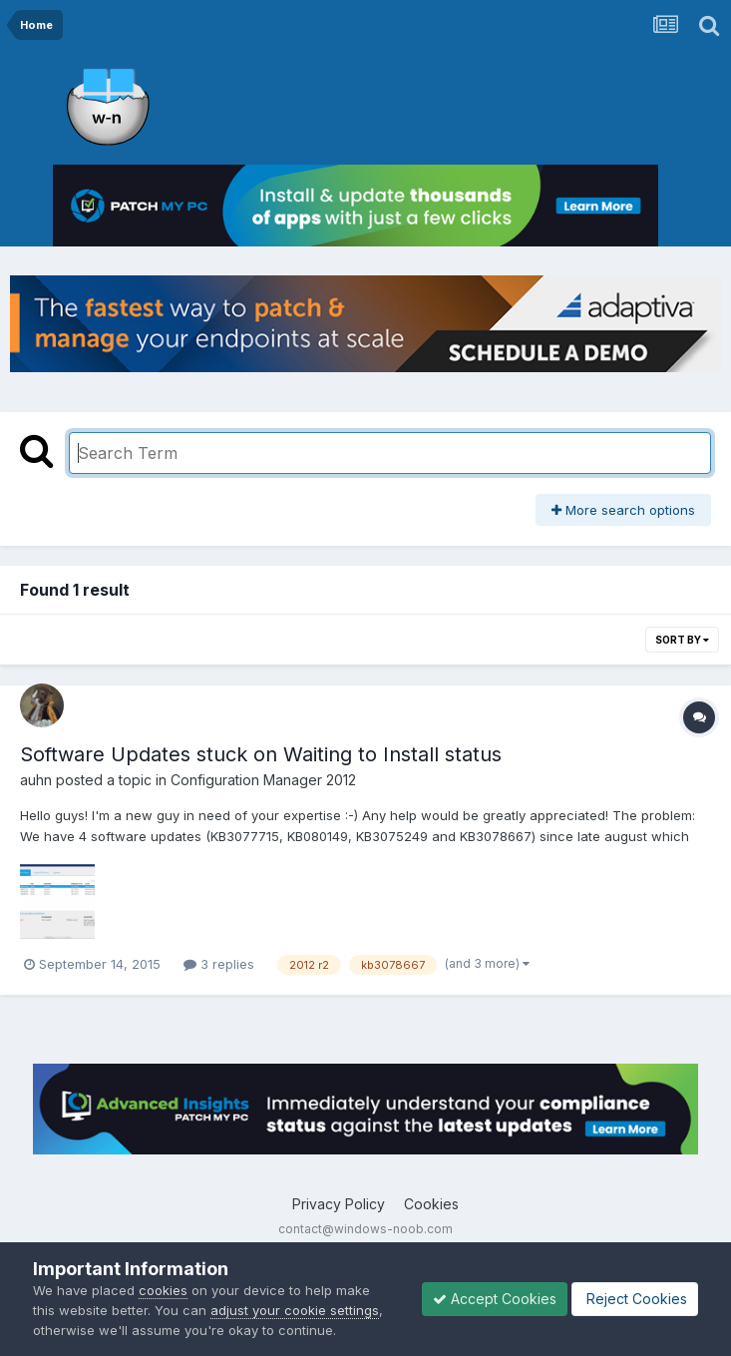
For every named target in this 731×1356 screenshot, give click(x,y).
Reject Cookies (634, 1298)
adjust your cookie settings (294, 1310)
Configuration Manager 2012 (263, 779)
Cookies (431, 1203)
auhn (36, 779)
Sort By (682, 640)
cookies (163, 1290)
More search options (623, 510)
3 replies (218, 964)
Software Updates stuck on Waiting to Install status (261, 754)
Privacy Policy (338, 1203)
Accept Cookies (494, 1298)
